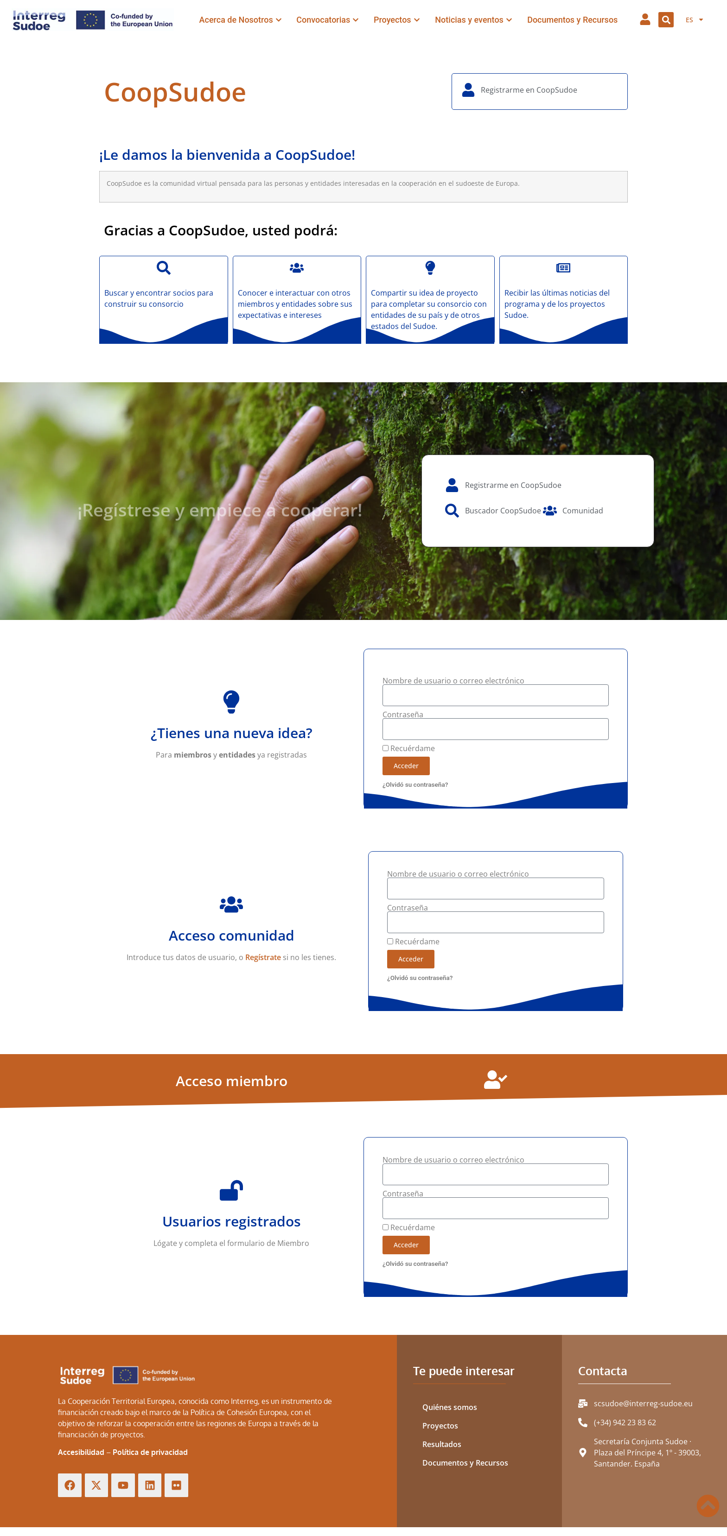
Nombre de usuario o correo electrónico (453, 680)
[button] (666, 19)
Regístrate (263, 957)
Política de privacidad (150, 1452)
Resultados (441, 1444)
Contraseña (403, 714)
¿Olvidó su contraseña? (415, 784)
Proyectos (440, 1426)
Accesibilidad (81, 1452)
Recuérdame (409, 748)
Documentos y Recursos (465, 1463)
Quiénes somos (449, 1407)
